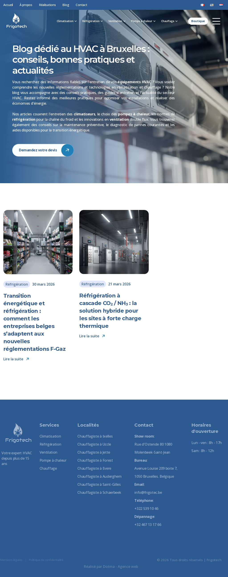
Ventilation (115, 21)
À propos (26, 5)
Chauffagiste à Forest (93, 460)
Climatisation (65, 21)
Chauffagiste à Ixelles (93, 436)
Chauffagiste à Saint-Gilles (97, 484)
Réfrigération (91, 21)
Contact (81, 5)
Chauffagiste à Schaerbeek (97, 492)
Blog (65, 5)
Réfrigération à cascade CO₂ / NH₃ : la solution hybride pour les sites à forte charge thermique (110, 310)
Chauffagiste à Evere (92, 468)
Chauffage (167, 21)
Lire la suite (16, 359)
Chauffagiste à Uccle (92, 444)
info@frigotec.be (146, 492)
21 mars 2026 (119, 284)
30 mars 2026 (43, 284)
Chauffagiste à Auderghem (97, 476)
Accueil (8, 5)
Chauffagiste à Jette (91, 452)
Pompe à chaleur (141, 21)
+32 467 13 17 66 (145, 524)
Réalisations (47, 5)
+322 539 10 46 (144, 508)
